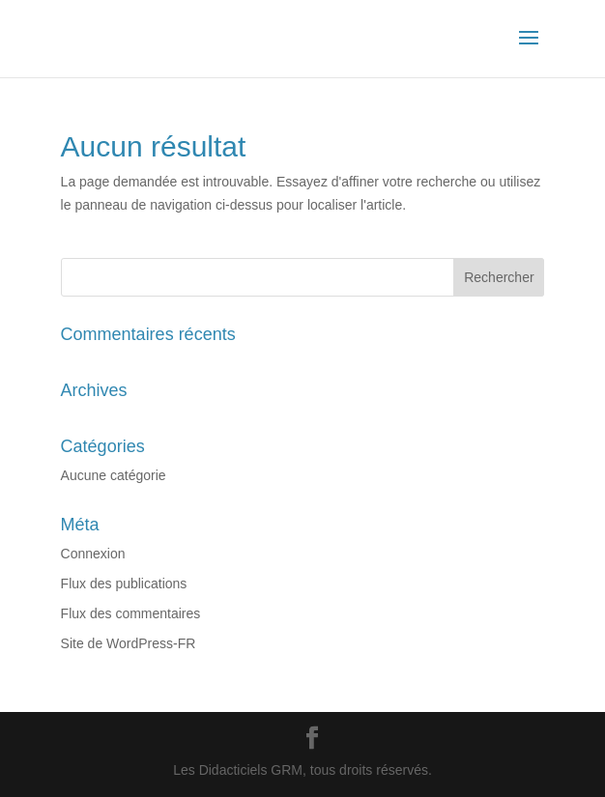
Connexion (93, 553)
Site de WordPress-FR (128, 643)
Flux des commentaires (131, 613)
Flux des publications (124, 583)
